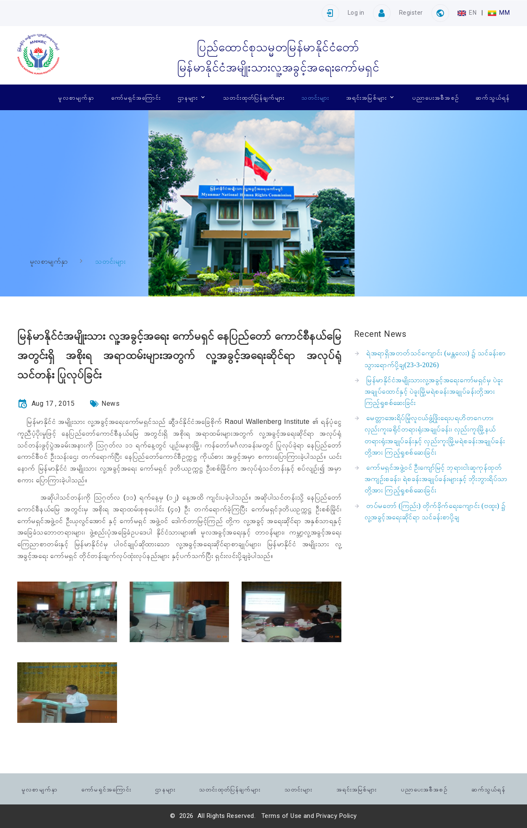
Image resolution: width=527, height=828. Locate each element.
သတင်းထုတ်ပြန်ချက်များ (254, 97)
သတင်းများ (315, 97)
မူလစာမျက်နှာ (76, 97)
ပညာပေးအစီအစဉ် (435, 97)
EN (468, 12)
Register (411, 12)
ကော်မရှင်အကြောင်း (136, 97)
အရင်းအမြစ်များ (366, 97)
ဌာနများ (188, 97)
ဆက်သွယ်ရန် (493, 97)
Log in (356, 12)
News (110, 403)
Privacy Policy (336, 816)
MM (499, 12)
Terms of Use (281, 816)
